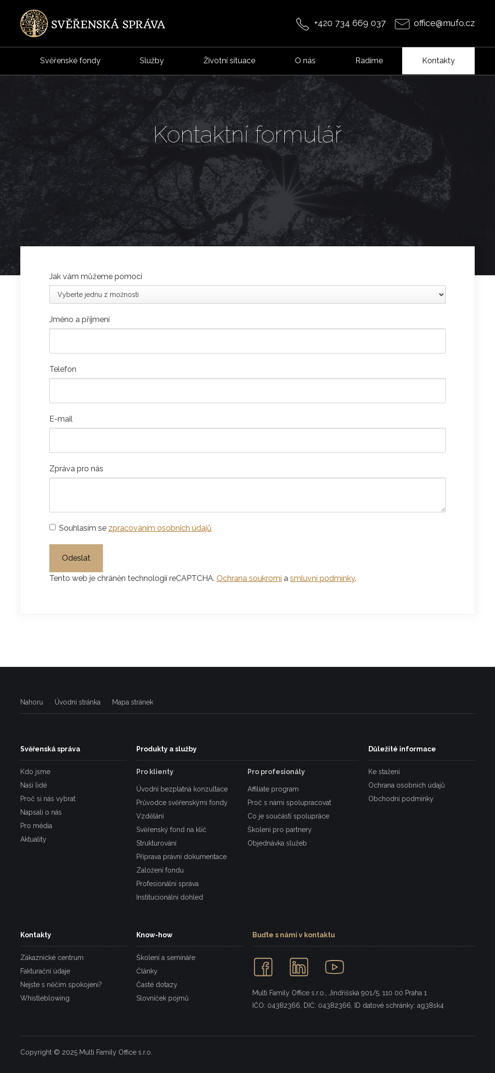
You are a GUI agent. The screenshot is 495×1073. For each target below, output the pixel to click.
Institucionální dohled (169, 897)
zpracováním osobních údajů (160, 528)
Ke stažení (384, 772)
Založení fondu (160, 870)
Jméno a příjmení (79, 319)
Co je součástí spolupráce (288, 816)
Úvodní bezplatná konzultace (182, 789)
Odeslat (76, 558)
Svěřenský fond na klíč (171, 829)
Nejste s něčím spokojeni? (61, 984)
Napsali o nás (41, 812)
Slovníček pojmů (162, 998)
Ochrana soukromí (249, 578)
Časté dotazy (156, 984)
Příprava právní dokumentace (181, 857)
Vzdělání (150, 816)
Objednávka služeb (277, 843)
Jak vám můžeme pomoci (95, 276)
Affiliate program (273, 789)
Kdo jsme (35, 772)
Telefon (62, 369)
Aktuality (33, 839)
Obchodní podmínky (401, 799)
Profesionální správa (167, 884)
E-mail (61, 419)
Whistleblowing (45, 998)
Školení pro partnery (280, 829)
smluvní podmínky (322, 578)
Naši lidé (33, 785)
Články (147, 971)
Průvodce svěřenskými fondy (182, 802)
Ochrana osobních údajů (406, 785)
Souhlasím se (135, 528)
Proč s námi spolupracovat (289, 802)
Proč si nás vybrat (47, 799)
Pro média (36, 826)
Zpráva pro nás (76, 468)
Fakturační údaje (45, 971)
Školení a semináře (165, 957)
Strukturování (156, 843)
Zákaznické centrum (52, 957)
